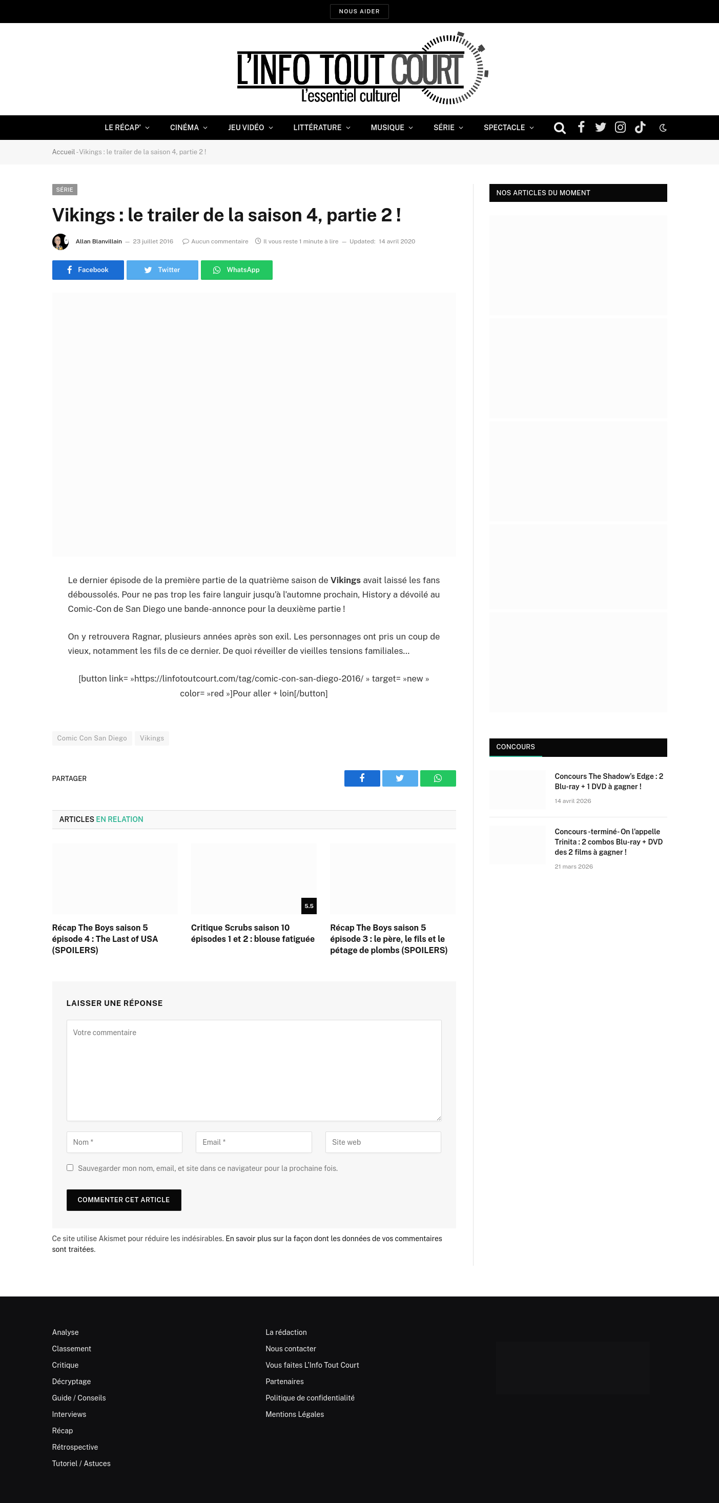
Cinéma (184, 127)
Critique (65, 1365)
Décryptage (71, 1381)
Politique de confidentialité (310, 1398)
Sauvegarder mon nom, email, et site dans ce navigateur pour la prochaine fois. (208, 1168)
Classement (72, 1349)
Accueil (63, 152)
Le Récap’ (123, 127)
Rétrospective (75, 1447)
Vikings (152, 738)
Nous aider (359, 11)
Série (444, 127)
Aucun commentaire (215, 241)
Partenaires (284, 1381)
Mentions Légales (294, 1414)
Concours (516, 747)
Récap (62, 1431)
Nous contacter (290, 1349)
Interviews (69, 1414)
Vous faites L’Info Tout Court (312, 1365)
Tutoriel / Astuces (81, 1463)
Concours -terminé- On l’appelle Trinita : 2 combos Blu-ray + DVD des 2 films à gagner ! (609, 842)
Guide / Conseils (79, 1398)
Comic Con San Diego (92, 738)
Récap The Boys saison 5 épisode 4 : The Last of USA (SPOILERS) (105, 939)
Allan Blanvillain (98, 241)
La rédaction (286, 1332)
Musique (387, 127)
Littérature (318, 127)
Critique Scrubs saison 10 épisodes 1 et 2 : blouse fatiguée (253, 933)
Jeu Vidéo (246, 127)
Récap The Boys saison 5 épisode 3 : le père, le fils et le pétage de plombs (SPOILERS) (389, 939)
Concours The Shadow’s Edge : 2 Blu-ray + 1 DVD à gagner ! (609, 781)
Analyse (65, 1332)
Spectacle (504, 127)
